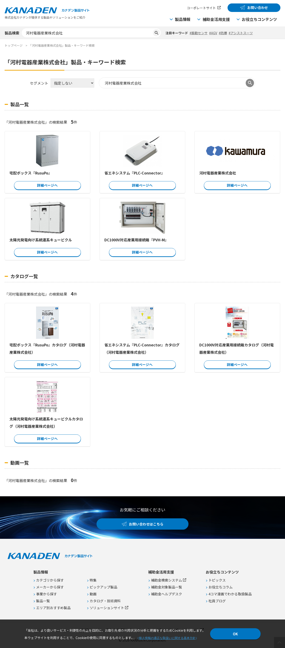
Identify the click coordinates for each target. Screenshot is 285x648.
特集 (93, 580)
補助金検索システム (166, 580)
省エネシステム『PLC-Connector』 (134, 173)
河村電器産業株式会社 (217, 173)
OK (235, 633)
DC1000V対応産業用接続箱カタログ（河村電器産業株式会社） (236, 348)
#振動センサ (199, 33)
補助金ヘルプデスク (166, 593)
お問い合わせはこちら (146, 524)
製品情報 (183, 19)
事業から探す (46, 593)
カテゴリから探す (50, 580)
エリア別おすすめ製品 (53, 607)
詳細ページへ (47, 185)
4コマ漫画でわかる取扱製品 (230, 593)
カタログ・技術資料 (105, 600)
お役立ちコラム (220, 587)
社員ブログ (217, 600)
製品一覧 (43, 600)
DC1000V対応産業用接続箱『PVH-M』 (136, 240)
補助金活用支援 (216, 19)
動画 (93, 593)
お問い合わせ (257, 7)
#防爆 (223, 33)
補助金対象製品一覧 (166, 587)
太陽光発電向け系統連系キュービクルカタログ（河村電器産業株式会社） (46, 422)
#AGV (213, 33)
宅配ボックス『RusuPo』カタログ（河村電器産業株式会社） (47, 348)
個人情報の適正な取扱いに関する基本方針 (167, 638)
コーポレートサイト (201, 8)
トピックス (217, 580)
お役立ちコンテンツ (259, 19)
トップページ (14, 45)
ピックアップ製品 (103, 587)
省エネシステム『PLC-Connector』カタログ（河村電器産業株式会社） (142, 348)
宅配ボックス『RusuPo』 (30, 173)
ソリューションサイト (107, 607)
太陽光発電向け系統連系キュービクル (40, 240)
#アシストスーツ (241, 33)
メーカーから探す (50, 587)
